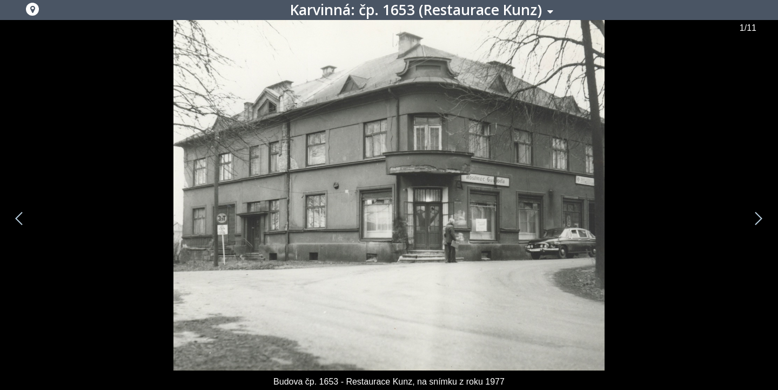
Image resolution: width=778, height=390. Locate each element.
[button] (32, 9)
